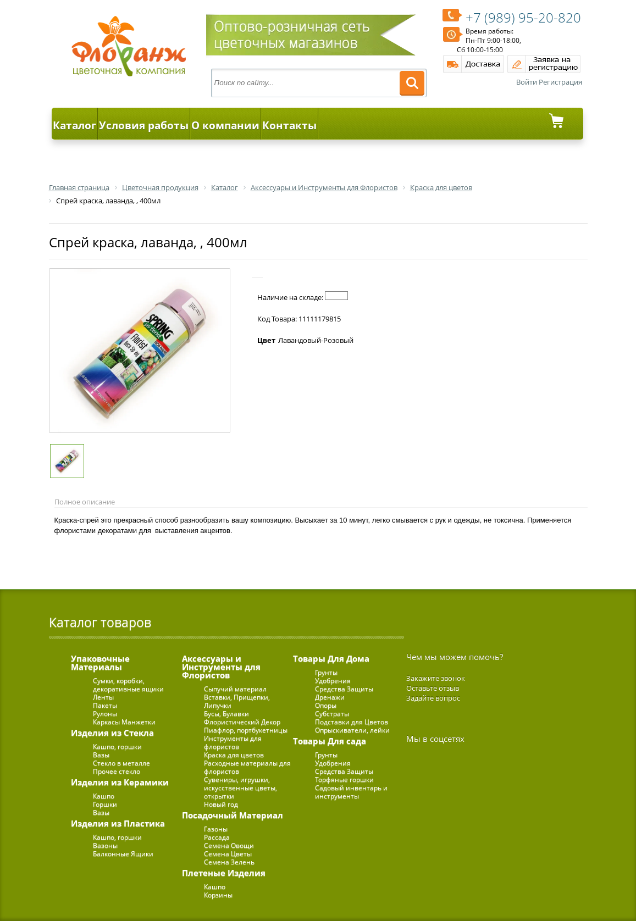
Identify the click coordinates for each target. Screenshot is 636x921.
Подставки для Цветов (351, 722)
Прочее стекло (116, 771)
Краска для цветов (234, 755)
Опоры (325, 705)
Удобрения (333, 680)
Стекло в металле (121, 763)
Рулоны (105, 713)
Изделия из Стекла (112, 732)
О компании (225, 125)
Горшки (105, 804)
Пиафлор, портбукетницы (245, 730)
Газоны (216, 829)
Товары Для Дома (331, 658)
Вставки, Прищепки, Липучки (237, 701)
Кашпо (103, 796)
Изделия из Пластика (118, 823)
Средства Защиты (344, 689)
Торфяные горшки (344, 779)
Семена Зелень (229, 862)
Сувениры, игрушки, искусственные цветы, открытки (240, 787)
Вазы (101, 755)
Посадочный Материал (232, 814)
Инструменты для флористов (233, 742)
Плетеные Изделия (224, 872)
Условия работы (144, 125)
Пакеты (105, 705)
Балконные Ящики (123, 854)
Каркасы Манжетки (124, 722)
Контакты (289, 125)
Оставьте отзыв (432, 688)
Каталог (74, 125)
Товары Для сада (329, 740)
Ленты (103, 697)
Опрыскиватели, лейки (352, 730)
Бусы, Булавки (226, 713)
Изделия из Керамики (120, 781)
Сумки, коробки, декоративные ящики (128, 684)
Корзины (218, 895)
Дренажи (330, 697)
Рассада (217, 837)
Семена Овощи (229, 845)
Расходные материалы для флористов (247, 767)
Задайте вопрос (433, 698)
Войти (526, 82)
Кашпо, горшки (117, 746)
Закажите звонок (435, 678)
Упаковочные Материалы (100, 662)
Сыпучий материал (235, 689)
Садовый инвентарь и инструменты (351, 792)
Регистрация (560, 82)
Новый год (221, 804)
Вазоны (105, 845)
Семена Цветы (228, 854)
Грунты (326, 672)
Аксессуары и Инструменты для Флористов (221, 666)
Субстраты (332, 713)
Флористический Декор (242, 722)
